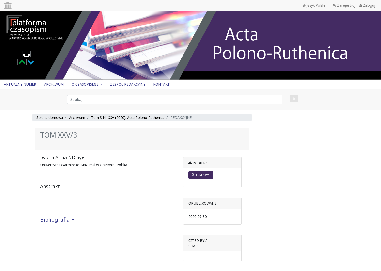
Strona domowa (49, 117)
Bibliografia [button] (57, 219)
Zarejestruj (344, 5)
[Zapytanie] (174, 99)
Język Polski (314, 5)
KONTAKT (161, 84)
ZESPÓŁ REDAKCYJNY (127, 84)
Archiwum (77, 117)
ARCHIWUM (54, 84)
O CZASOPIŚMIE (85, 84)
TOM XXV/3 (201, 175)
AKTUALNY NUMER (20, 84)
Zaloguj (367, 5)
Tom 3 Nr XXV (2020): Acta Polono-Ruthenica (127, 117)
